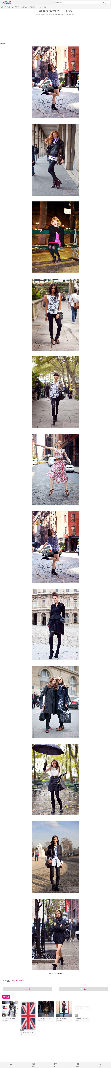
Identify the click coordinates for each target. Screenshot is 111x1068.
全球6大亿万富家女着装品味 (48, 1018)
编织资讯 (7, 7)
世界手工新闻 (15, 7)
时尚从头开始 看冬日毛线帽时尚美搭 (14, 1018)
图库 (77, 1066)
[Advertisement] (52, 28)
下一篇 (83, 989)
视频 (55, 1066)
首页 (11, 1066)
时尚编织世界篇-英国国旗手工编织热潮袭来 (34, 1032)
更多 (100, 1066)
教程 (33, 1066)
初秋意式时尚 (61, 1018)
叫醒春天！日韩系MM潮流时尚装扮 (86, 1018)
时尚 (13, 981)
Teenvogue (20, 981)
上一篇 (27, 989)
